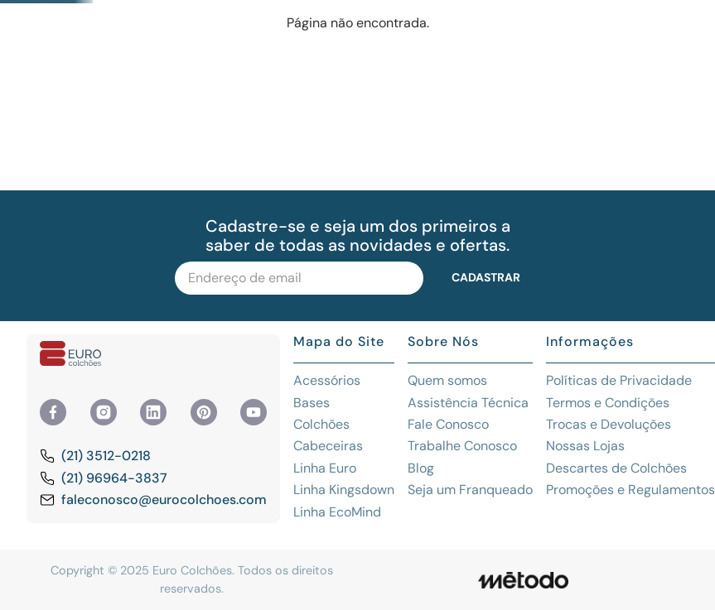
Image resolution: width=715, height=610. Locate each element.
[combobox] (341, 60)
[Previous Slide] (46, 13)
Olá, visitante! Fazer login (653, 60)
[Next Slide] (668, 13)
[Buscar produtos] (553, 60)
